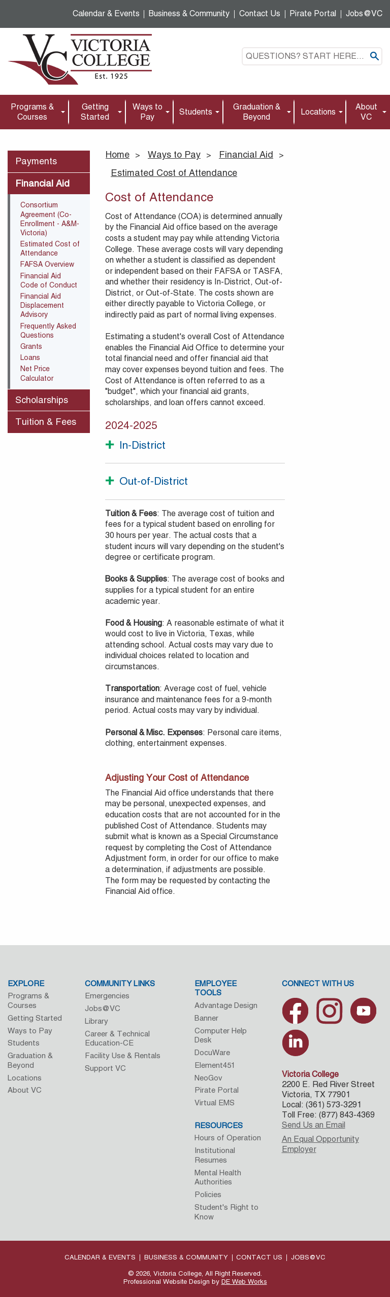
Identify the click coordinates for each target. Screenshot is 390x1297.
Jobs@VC (364, 13)
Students (195, 112)
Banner (206, 1018)
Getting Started (95, 112)
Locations (318, 112)
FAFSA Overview (47, 264)
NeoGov (208, 1077)
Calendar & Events (106, 13)
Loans (30, 357)
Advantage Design (225, 1005)
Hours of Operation (227, 1137)
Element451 (214, 1065)
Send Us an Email (313, 1125)
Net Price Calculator (36, 373)
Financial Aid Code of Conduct (48, 280)
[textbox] (312, 56)
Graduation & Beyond (256, 112)
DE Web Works (244, 1281)
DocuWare (212, 1052)
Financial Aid (246, 154)
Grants (31, 346)
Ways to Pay (147, 112)
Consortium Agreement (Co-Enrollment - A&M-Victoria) (49, 219)
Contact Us (259, 13)
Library (96, 1021)
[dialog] (359, 1266)
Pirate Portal (312, 13)
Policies (207, 1194)
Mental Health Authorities (217, 1177)
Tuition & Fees (45, 421)
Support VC (105, 1068)
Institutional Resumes (214, 1155)
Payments (36, 161)
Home (117, 154)
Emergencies (107, 995)
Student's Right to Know (226, 1212)
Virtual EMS (214, 1102)
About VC (366, 112)
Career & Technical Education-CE (117, 1038)
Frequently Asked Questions (48, 330)
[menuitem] (34, 112)
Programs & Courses (32, 112)
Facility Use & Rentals (122, 1055)
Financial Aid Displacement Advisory (42, 305)
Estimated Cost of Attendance (174, 172)
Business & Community (189, 13)
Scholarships (41, 399)
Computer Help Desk (220, 1035)
